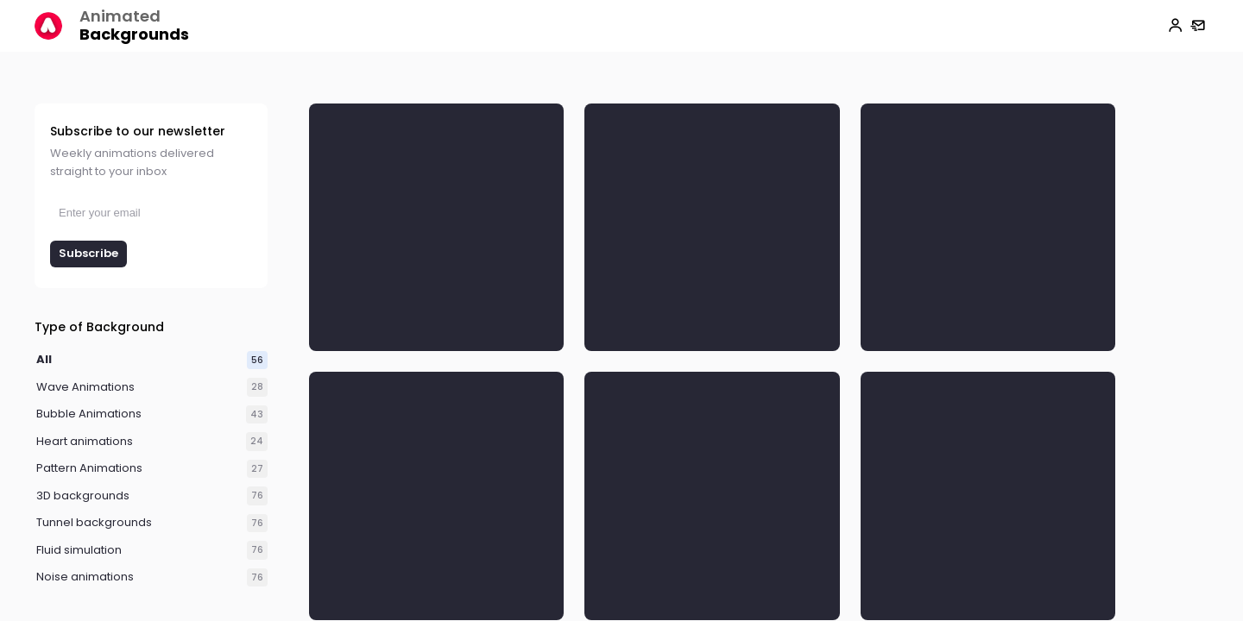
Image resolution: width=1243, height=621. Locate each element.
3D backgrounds (82, 496)
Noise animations (85, 577)
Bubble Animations (89, 414)
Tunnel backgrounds (94, 523)
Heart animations (84, 442)
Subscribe (88, 253)
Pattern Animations (89, 468)
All (44, 360)
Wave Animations (85, 387)
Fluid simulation (79, 550)
